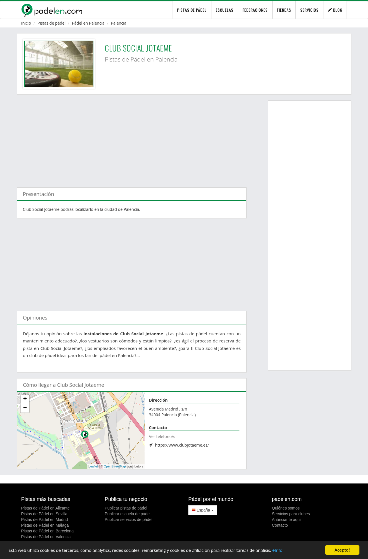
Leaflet (93, 466)
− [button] (25, 408)
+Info (277, 551)
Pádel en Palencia (88, 23)
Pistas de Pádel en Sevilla (44, 514)
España (202, 510)
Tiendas (284, 10)
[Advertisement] (131, 138)
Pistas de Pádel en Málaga (45, 525)
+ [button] (25, 399)
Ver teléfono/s (162, 436)
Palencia (118, 23)
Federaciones (255, 10)
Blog (335, 10)
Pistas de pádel (51, 23)
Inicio (26, 23)
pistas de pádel (192, 10)
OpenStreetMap (115, 466)
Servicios (309, 10)
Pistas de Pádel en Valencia (46, 536)
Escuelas (224, 10)
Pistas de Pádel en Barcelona (47, 531)
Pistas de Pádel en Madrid (44, 519)
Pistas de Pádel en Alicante (45, 508)
